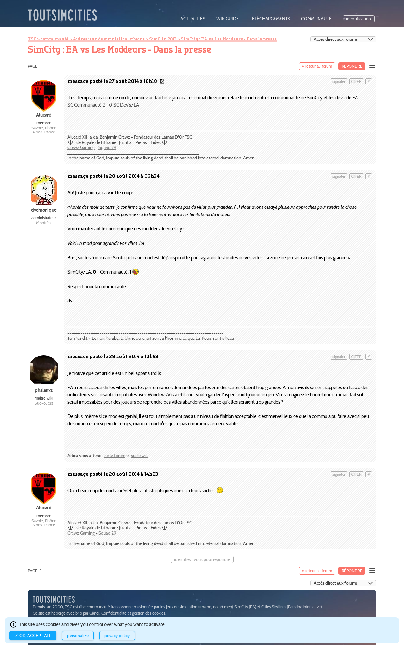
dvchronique (44, 210)
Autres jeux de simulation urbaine (109, 39)
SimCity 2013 (162, 39)
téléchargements (270, 19)
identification (358, 19)
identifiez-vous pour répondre (202, 559)
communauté (316, 19)
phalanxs (44, 390)
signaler (338, 81)
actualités (192, 19)
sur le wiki (139, 455)
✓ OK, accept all (33, 635)
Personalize (78, 635)
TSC (32, 39)
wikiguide (227, 19)
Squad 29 (107, 147)
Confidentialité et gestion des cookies (133, 613)
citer (356, 81)
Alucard (44, 115)
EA (252, 607)
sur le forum (114, 455)
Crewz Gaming (81, 147)
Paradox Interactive (304, 607)
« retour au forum (317, 66)
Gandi (94, 613)
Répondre (352, 66)
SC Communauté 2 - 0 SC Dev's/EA (103, 105)
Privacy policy (117, 635)
